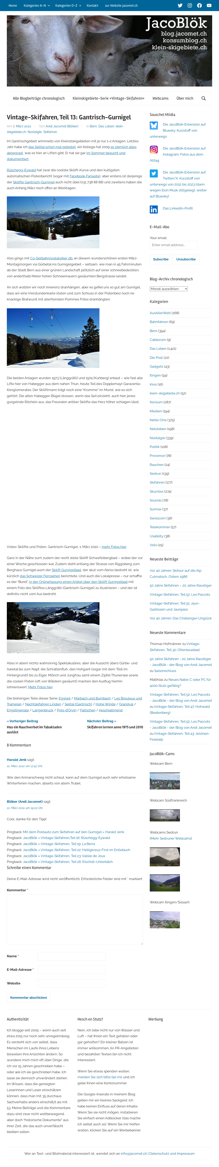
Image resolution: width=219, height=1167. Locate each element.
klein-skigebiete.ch (165, 393)
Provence (157, 456)
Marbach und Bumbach (92, 698)
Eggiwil (64, 698)
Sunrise (155, 509)
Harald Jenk (16, 760)
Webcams (160, 98)
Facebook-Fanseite (84, 176)
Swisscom (158, 518)
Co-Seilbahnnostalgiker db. (51, 258)
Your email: (158, 238)
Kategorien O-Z (68, 5)
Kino (153, 384)
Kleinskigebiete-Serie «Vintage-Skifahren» (109, 98)
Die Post (156, 358)
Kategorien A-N (37, 5)
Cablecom (158, 340)
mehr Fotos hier (114, 547)
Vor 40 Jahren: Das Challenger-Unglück (181, 618)
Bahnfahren (159, 322)
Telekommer (160, 527)
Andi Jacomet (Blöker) (62, 126)
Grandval (126, 704)
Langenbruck (42, 710)
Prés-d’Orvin (66, 710)
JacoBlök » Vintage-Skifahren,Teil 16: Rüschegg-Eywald (66, 838)
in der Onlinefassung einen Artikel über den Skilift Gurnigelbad (78, 582)
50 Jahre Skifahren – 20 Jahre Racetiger (181, 585)
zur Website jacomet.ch (121, 5)
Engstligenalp (18, 710)
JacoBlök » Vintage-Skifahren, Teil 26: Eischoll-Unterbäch (68, 862)
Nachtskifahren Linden (43, 704)
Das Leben (106, 126)
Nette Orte (158, 420)
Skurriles (156, 491)
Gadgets (156, 366)
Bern (93, 126)
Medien (156, 411)
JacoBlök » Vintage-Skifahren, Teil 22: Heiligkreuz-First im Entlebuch (76, 850)
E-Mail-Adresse (20, 970)
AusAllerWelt (160, 313)
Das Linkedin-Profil (178, 208)
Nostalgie (35, 132)
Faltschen (87, 710)
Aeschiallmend (111, 710)
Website (13, 983)
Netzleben (158, 429)
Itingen (155, 375)
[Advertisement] (180, 1051)
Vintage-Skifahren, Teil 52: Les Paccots (180, 594)
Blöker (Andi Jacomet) (25, 802)
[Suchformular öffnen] (203, 98)
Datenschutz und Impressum (172, 1154)
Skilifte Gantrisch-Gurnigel (34, 182)
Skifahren (50, 132)
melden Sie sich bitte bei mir (99, 1077)
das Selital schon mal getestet (52, 147)
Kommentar (17, 890)
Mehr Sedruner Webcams (171, 838)
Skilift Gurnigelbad (66, 570)
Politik (155, 447)
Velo (153, 545)
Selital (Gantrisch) (78, 704)
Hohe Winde (106, 704)
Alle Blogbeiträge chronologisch (39, 98)
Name (13, 956)
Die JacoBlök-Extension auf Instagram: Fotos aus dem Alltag (178, 154)
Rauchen (157, 465)
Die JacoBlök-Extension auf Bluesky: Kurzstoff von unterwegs (178, 130)
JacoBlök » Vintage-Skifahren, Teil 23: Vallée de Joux (64, 856)
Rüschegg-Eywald (21, 170)
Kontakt (92, 5)
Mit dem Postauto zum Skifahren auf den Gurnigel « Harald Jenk (73, 832)
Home (13, 5)
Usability (156, 536)
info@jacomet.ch (134, 1154)
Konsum (156, 402)
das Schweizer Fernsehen (40, 576)
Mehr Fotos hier (40, 687)
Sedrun (155, 474)
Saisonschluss (165, 671)
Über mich (185, 98)
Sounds (156, 500)
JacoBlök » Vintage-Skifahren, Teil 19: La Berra (59, 844)
